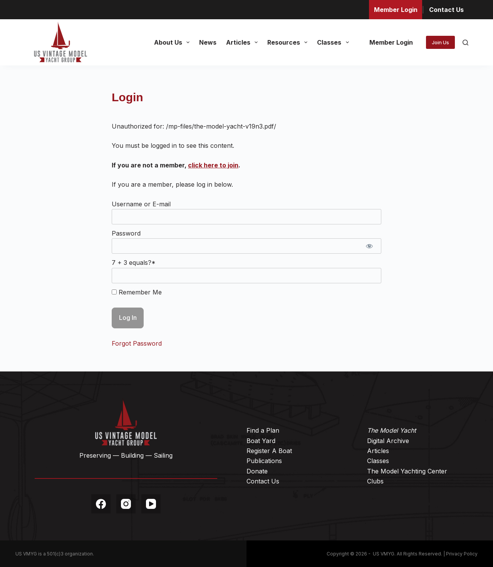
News (207, 42)
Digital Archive (388, 441)
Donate (257, 471)
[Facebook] (101, 503)
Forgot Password (137, 343)
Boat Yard (260, 441)
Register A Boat (269, 451)
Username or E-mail (141, 204)
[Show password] (369, 246)
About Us (173, 42)
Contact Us (446, 9)
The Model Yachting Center (407, 471)
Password (126, 233)
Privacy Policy (462, 554)
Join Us (440, 42)
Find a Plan (262, 430)
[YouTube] (151, 503)
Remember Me (137, 292)
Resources (288, 42)
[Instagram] (126, 503)
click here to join (213, 165)
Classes (334, 42)
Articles (243, 42)
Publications (264, 461)
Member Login (396, 9)
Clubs (375, 481)
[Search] (465, 42)
